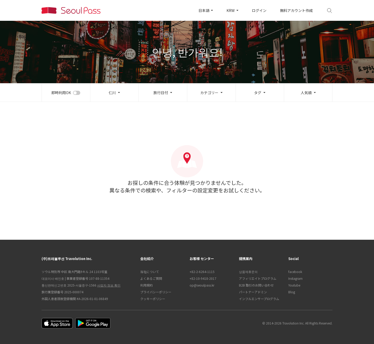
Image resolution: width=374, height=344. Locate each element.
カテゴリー (209, 92)
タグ (257, 92)
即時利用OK (61, 92)
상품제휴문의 (248, 271)
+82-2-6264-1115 (202, 271)
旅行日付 (160, 92)
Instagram (295, 278)
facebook (295, 271)
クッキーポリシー (152, 298)
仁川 (112, 92)
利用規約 (146, 285)
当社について (149, 271)
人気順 (306, 92)
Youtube (294, 285)
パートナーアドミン (253, 292)
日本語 (204, 10)
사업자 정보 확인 (109, 285)
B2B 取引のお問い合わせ (256, 285)
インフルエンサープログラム (259, 298)
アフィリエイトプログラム (257, 278)
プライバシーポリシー (155, 292)
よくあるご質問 (151, 278)
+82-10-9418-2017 (203, 278)
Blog (291, 292)
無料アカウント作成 (296, 10)
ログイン (259, 10)
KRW (230, 10)
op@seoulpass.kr (202, 285)
